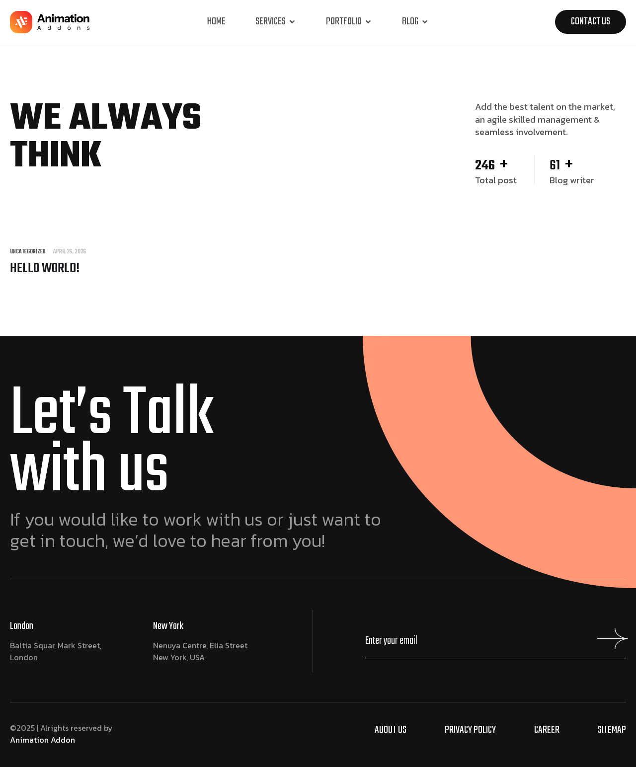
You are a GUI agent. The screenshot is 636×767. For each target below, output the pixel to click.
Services (275, 21)
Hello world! (45, 268)
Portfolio (349, 21)
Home (216, 21)
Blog (415, 21)
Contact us (590, 21)
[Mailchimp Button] (610, 643)
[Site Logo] (49, 24)
